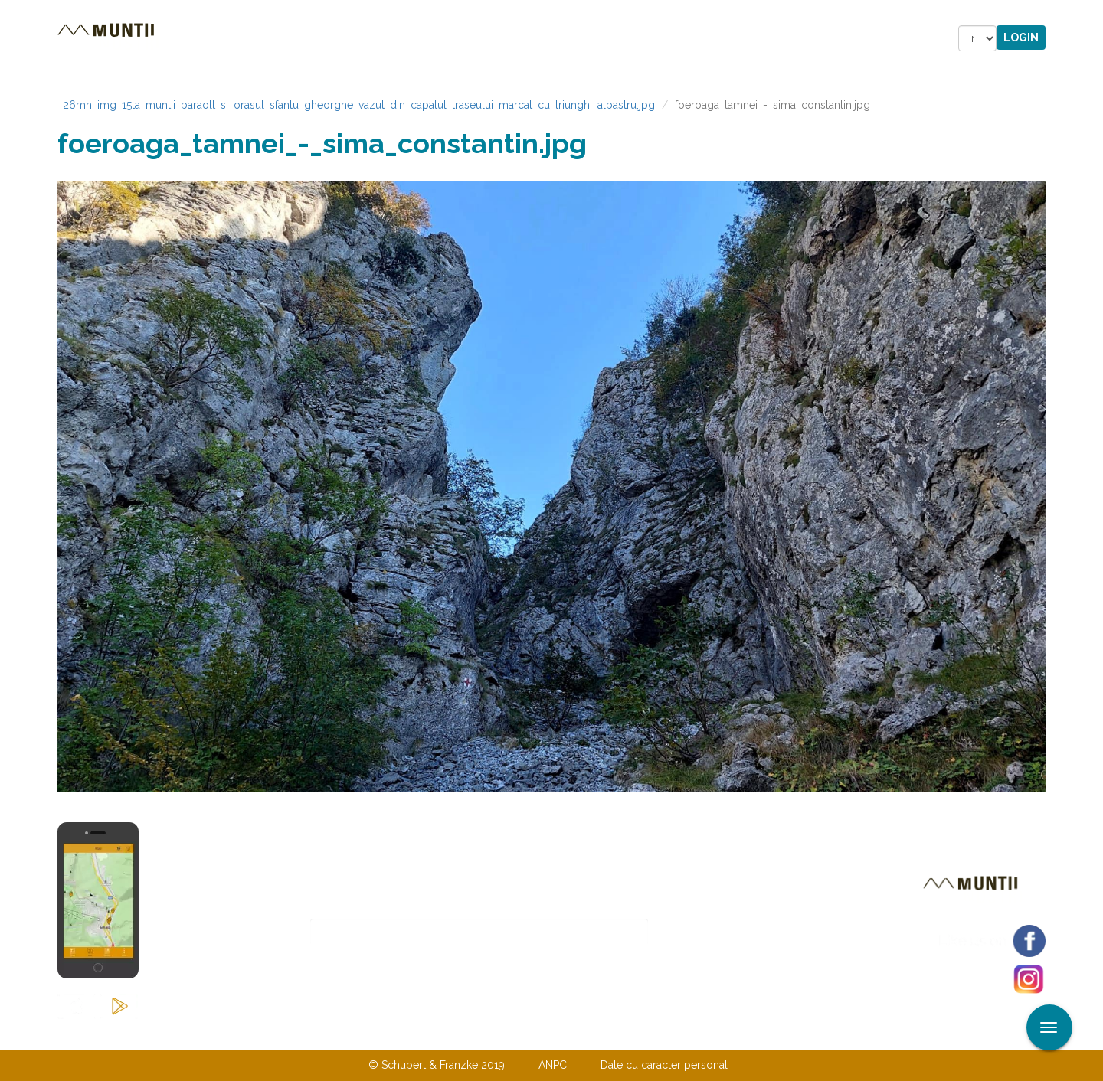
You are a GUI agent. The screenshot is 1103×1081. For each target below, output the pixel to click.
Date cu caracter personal (664, 1065)
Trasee (272, 38)
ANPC (552, 1065)
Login (1021, 37)
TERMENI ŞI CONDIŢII (642, 1033)
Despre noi (528, 1033)
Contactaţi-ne (434, 1033)
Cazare (343, 38)
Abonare (698, 932)
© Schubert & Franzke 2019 (436, 1065)
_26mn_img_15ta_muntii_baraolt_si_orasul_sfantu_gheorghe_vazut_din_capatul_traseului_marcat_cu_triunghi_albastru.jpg (356, 105)
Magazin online (534, 38)
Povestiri (421, 38)
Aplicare (1091, 14)
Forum (638, 38)
